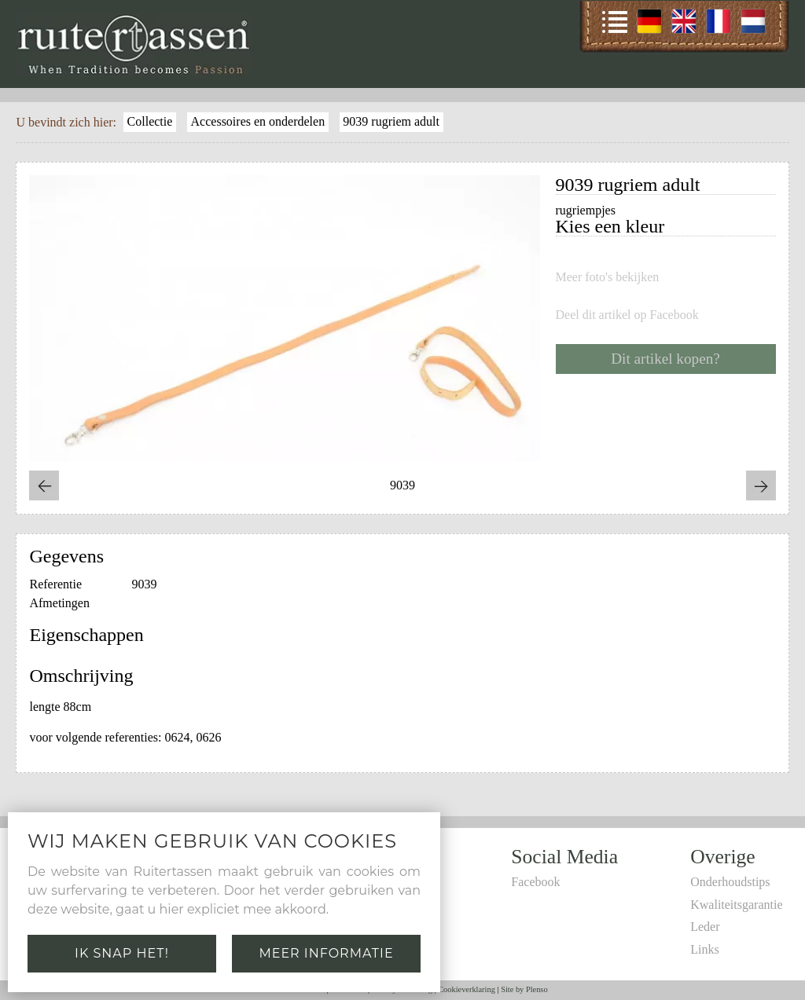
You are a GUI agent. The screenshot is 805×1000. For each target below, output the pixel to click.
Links (704, 949)
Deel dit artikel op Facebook (627, 315)
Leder (704, 926)
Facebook (535, 881)
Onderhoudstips (730, 881)
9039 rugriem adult (391, 121)
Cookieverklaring (466, 989)
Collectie (150, 121)
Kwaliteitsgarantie (736, 904)
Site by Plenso (524, 989)
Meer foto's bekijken (608, 277)
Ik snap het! (122, 953)
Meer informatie (326, 953)
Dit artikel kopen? (665, 358)
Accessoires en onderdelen (258, 121)
